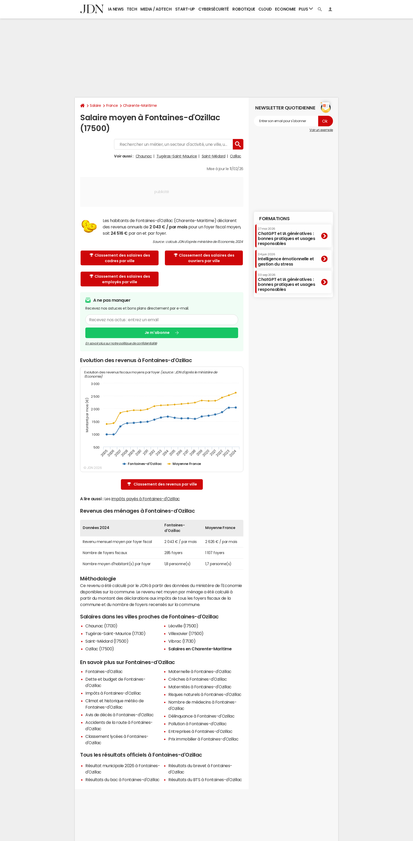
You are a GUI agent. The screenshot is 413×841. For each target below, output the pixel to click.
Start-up (185, 9)
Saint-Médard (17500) (106, 641)
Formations (274, 218)
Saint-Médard (213, 156)
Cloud (265, 9)
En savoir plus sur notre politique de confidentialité (121, 343)
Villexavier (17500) (186, 633)
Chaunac (144, 156)
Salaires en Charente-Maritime (200, 649)
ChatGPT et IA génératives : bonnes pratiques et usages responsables (286, 236)
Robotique (243, 9)
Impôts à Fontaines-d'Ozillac (113, 693)
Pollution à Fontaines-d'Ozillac (197, 724)
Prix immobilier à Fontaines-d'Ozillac (203, 739)
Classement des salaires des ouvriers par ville (204, 258)
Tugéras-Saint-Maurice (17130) (115, 633)
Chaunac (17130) (101, 626)
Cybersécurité (213, 9)
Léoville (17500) (183, 626)
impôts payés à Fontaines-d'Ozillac (145, 499)
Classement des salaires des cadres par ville (120, 258)
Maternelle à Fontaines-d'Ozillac (200, 671)
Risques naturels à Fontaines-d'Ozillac (205, 694)
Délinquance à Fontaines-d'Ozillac (201, 716)
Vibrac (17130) (181, 641)
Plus (306, 9)
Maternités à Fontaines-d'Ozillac (200, 687)
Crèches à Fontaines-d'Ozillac (197, 679)
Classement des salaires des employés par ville (120, 279)
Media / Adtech (155, 9)
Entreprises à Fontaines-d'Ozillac (200, 731)
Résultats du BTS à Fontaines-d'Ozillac (205, 779)
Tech (132, 9)
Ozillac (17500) (99, 649)
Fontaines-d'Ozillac (104, 671)
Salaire (95, 105)
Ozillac (235, 156)
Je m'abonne (157, 332)
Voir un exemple (321, 130)
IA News (116, 9)
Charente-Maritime (140, 105)
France (112, 105)
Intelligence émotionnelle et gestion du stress (286, 259)
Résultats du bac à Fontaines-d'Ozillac (122, 779)
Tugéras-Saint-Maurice (176, 156)
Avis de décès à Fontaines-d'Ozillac (119, 715)
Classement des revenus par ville (162, 484)
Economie (285, 9)
